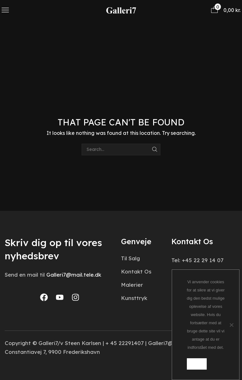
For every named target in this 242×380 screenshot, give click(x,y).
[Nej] (231, 324)
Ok (196, 363)
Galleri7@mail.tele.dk (73, 274)
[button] (5, 10)
